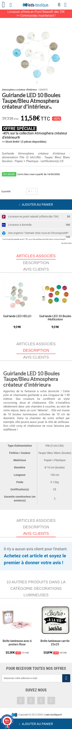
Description (36, 263)
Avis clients (36, 269)
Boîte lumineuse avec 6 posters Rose (17, 642)
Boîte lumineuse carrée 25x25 (55, 642)
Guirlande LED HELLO (17, 316)
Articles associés (35, 344)
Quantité (6, 191)
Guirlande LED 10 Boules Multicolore (55, 317)
